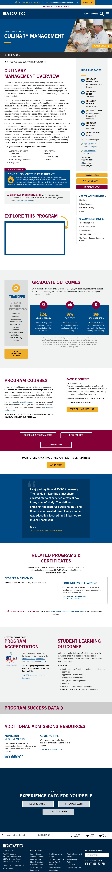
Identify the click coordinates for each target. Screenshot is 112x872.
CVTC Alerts (71, 865)
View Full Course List (82, 409)
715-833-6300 (8, 854)
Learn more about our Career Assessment (68, 611)
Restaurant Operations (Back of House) (87, 398)
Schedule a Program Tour (38, 435)
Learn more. (58, 184)
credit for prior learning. (25, 200)
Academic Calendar (37, 857)
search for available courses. (22, 402)
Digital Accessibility (74, 867)
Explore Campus (38, 804)
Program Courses (92, 175)
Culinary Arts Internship (80, 403)
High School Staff (36, 865)
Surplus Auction (36, 867)
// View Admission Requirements (13, 756)
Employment (34, 870)
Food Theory (74, 383)
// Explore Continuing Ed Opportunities (74, 597)
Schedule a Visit (58, 812)
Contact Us (56, 445)
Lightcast (65, 340)
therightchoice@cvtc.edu (12, 856)
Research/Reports (55, 867)
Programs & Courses (17, 62)
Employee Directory (37, 859)
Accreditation (53, 870)
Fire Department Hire (56, 859)
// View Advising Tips (51, 749)
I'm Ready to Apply (92, 187)
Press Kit (18, 865)
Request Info (76, 435)
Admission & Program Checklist (92, 181)
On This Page (12, 55)
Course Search (35, 854)
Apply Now (56, 465)
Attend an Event (74, 804)
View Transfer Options (16, 354)
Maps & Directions (37, 862)
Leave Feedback (8, 868)
